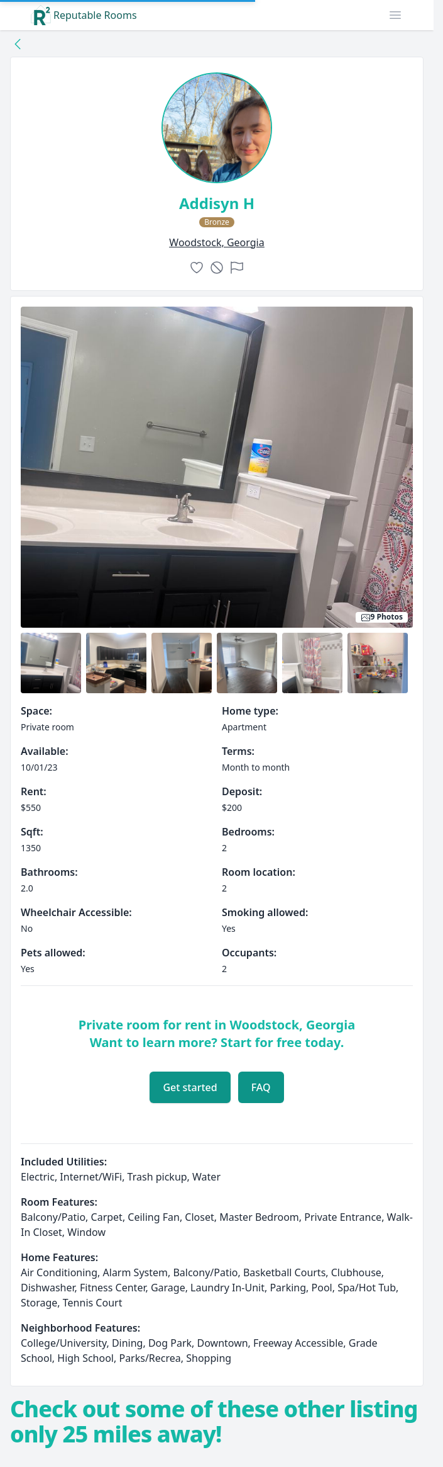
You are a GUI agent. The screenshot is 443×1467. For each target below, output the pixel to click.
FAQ (261, 1087)
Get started (190, 1087)
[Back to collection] (17, 43)
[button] (395, 15)
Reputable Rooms (84, 15)
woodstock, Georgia (216, 242)
